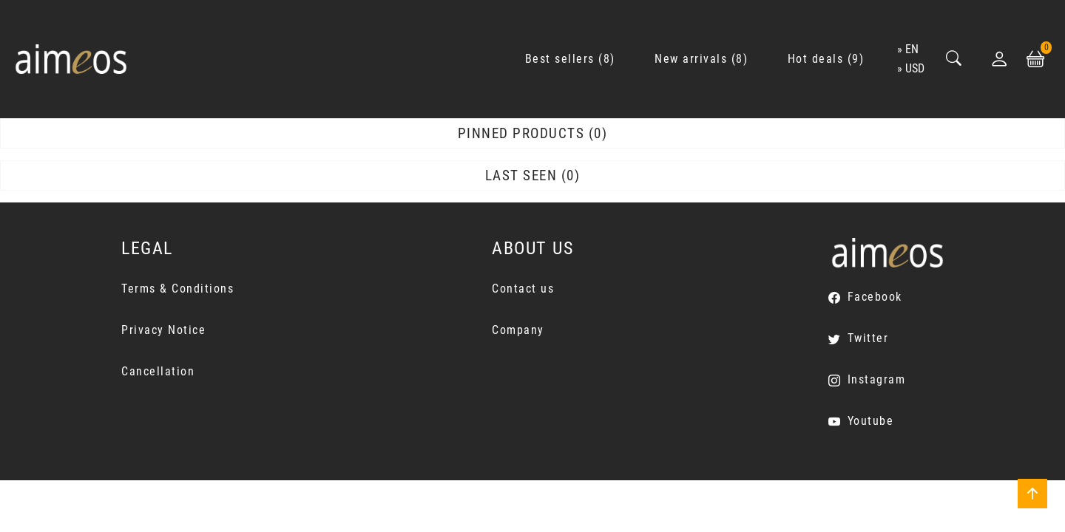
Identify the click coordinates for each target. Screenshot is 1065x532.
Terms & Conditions (177, 289)
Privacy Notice (163, 330)
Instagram (877, 379)
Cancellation (158, 371)
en (912, 49)
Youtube (871, 421)
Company (518, 330)
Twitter (868, 338)
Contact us (523, 289)
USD (914, 68)
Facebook (875, 297)
